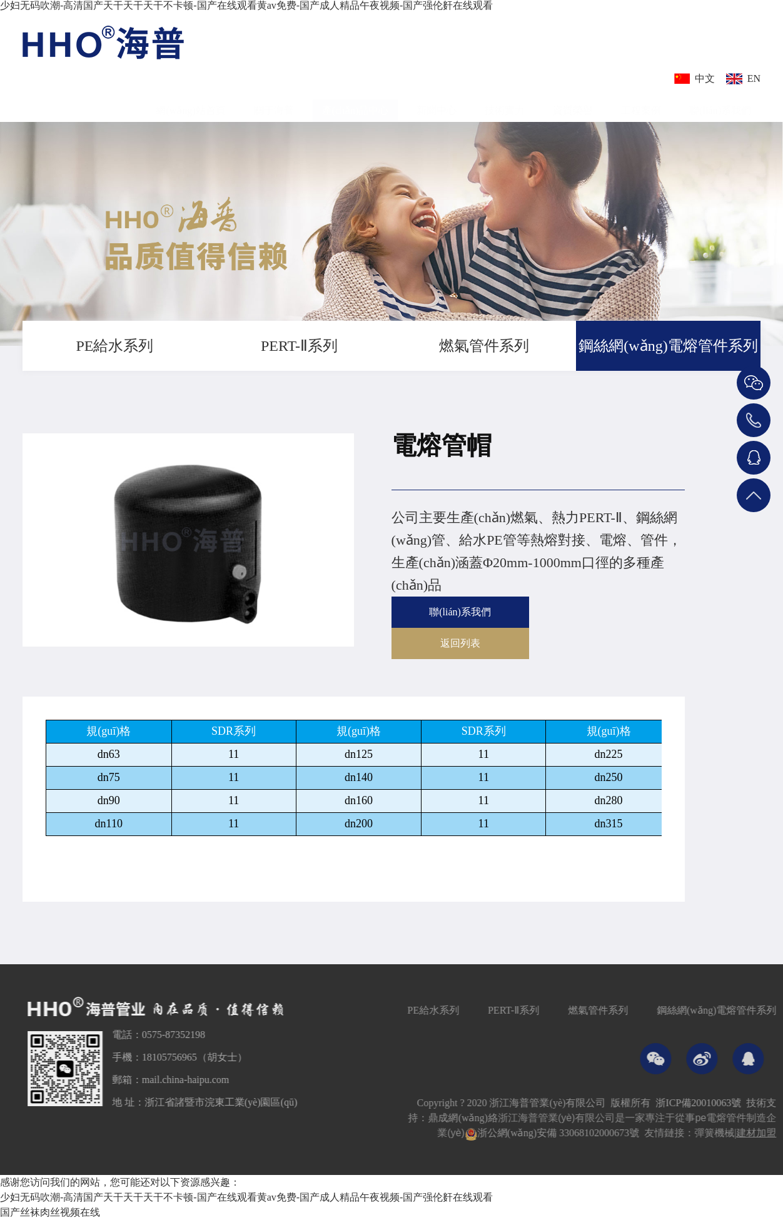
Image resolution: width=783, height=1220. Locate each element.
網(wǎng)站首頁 (190, 103)
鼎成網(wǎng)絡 (519, 1117)
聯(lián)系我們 (720, 103)
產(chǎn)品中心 (355, 103)
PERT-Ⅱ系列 (299, 346)
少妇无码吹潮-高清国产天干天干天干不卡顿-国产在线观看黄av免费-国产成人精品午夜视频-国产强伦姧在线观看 (246, 5)
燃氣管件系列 (484, 346)
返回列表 (460, 643)
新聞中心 (437, 103)
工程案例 (641, 103)
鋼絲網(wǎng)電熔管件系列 (667, 346)
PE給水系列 (114, 346)
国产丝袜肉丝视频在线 (50, 1212)
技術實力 (505, 103)
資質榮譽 (573, 103)
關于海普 (274, 103)
